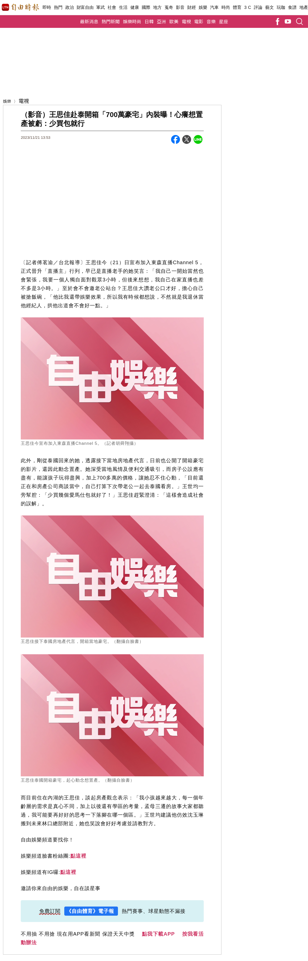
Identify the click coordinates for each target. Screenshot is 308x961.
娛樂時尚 (132, 21)
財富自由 (85, 7)
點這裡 (78, 856)
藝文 (269, 7)
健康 (134, 7)
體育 (237, 7)
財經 (191, 7)
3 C (247, 7)
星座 (223, 21)
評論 (258, 7)
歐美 (173, 21)
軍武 (100, 7)
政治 (69, 7)
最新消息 (89, 21)
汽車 (214, 7)
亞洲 (161, 21)
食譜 (292, 7)
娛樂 (203, 7)
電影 (198, 21)
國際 (146, 7)
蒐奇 (169, 7)
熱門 (58, 7)
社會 (112, 7)
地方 (157, 7)
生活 (123, 7)
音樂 (211, 21)
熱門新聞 (110, 21)
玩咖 (281, 7)
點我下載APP (158, 934)
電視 (186, 21)
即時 (47, 7)
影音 (180, 7)
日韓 (149, 21)
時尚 (225, 7)
